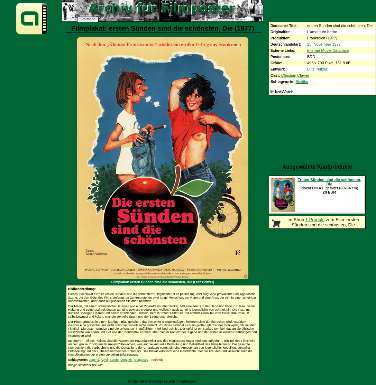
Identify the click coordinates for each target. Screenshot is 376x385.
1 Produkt (315, 219)
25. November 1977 (324, 44)
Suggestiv (141, 359)
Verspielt (126, 359)
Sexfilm (301, 81)
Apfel (104, 359)
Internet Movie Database (328, 50)
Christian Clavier (295, 75)
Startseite (87, 19)
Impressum (188, 381)
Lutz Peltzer (317, 69)
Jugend (94, 359)
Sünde (114, 359)
